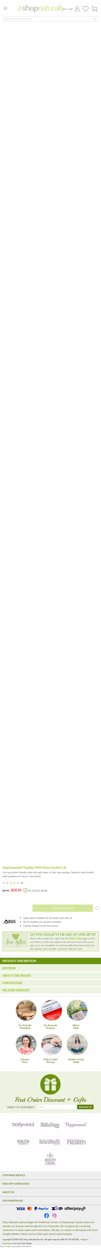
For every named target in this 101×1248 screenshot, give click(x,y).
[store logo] (40, 9)
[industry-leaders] (50, 1159)
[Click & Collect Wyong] (51, 1044)
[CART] (94, 9)
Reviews (9, 968)
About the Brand (16, 975)
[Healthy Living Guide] (77, 1044)
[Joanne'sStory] (26, 1044)
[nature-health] (76, 1141)
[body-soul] (24, 1124)
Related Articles (15, 990)
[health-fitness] (50, 1124)
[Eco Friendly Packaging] (26, 1010)
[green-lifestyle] (24, 1141)
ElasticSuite (26, 1246)
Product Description (19, 961)
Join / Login (67, 9)
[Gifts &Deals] (77, 1010)
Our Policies (12, 983)
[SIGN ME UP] (85, 1106)
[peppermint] (76, 1124)
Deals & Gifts (75, 938)
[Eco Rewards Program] (51, 1010)
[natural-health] (50, 1141)
